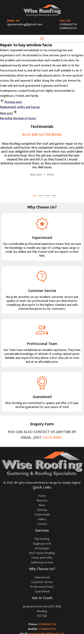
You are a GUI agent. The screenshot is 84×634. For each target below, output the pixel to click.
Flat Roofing (42, 539)
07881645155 (68, 28)
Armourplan (42, 548)
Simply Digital (71, 482)
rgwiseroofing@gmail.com (24, 24)
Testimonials (42, 514)
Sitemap (42, 510)
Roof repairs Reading (42, 553)
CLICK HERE (52, 437)
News (42, 505)
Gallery (42, 519)
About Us (42, 500)
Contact (42, 524)
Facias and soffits (42, 557)
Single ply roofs (42, 543)
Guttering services (42, 562)
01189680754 (68, 24)
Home (42, 496)
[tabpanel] (42, 155)
